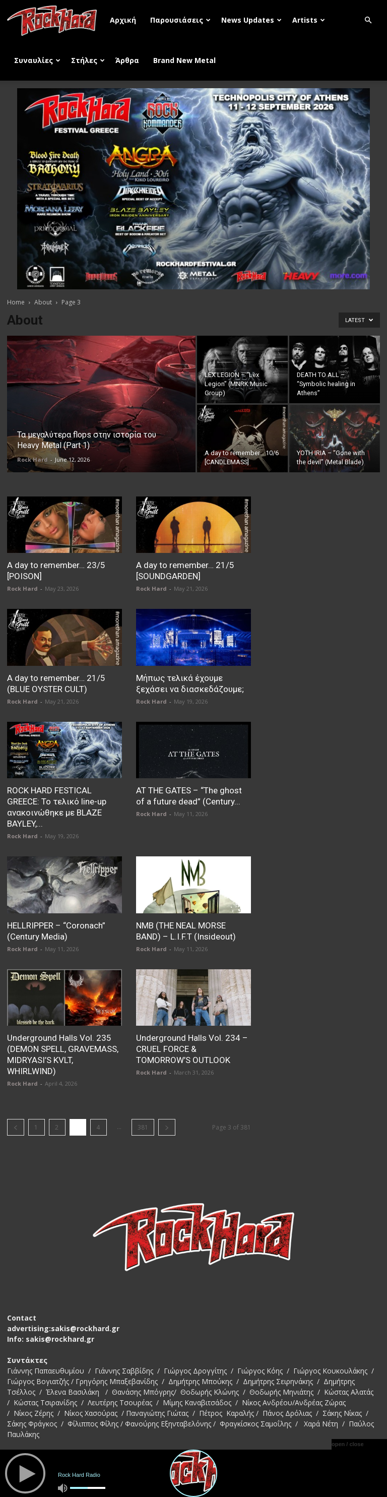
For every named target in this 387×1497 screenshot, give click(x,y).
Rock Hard (32, 459)
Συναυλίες (37, 60)
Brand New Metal (184, 60)
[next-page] (166, 1127)
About (43, 302)
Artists (308, 20)
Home (16, 302)
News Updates (251, 20)
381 (143, 1127)
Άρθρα (127, 60)
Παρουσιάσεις (180, 20)
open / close (348, 1444)
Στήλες (88, 60)
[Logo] (55, 20)
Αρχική (123, 20)
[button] (368, 20)
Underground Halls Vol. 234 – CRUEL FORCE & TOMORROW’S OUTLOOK (192, 1049)
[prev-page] (15, 1127)
